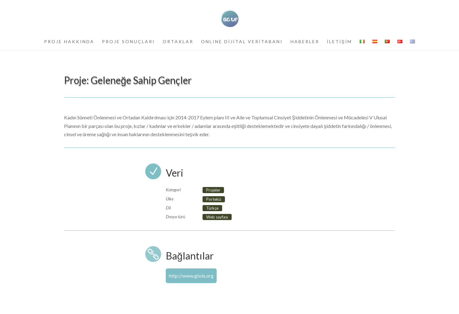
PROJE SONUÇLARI (128, 41)
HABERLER (304, 41)
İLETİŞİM (339, 41)
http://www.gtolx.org (191, 275)
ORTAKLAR (178, 41)
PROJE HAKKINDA (69, 41)
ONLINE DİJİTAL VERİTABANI (242, 41)
